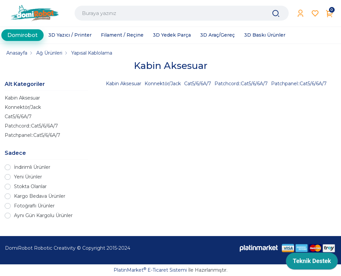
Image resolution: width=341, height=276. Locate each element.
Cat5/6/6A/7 (18, 117)
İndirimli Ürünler (32, 167)
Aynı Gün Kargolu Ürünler (43, 215)
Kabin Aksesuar (22, 98)
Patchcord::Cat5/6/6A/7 (31, 126)
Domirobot (22, 35)
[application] (312, 262)
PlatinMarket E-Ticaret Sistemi (150, 270)
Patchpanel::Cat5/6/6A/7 (32, 135)
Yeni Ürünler (28, 177)
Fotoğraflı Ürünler (34, 206)
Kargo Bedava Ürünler (39, 196)
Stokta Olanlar (30, 186)
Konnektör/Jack (23, 107)
